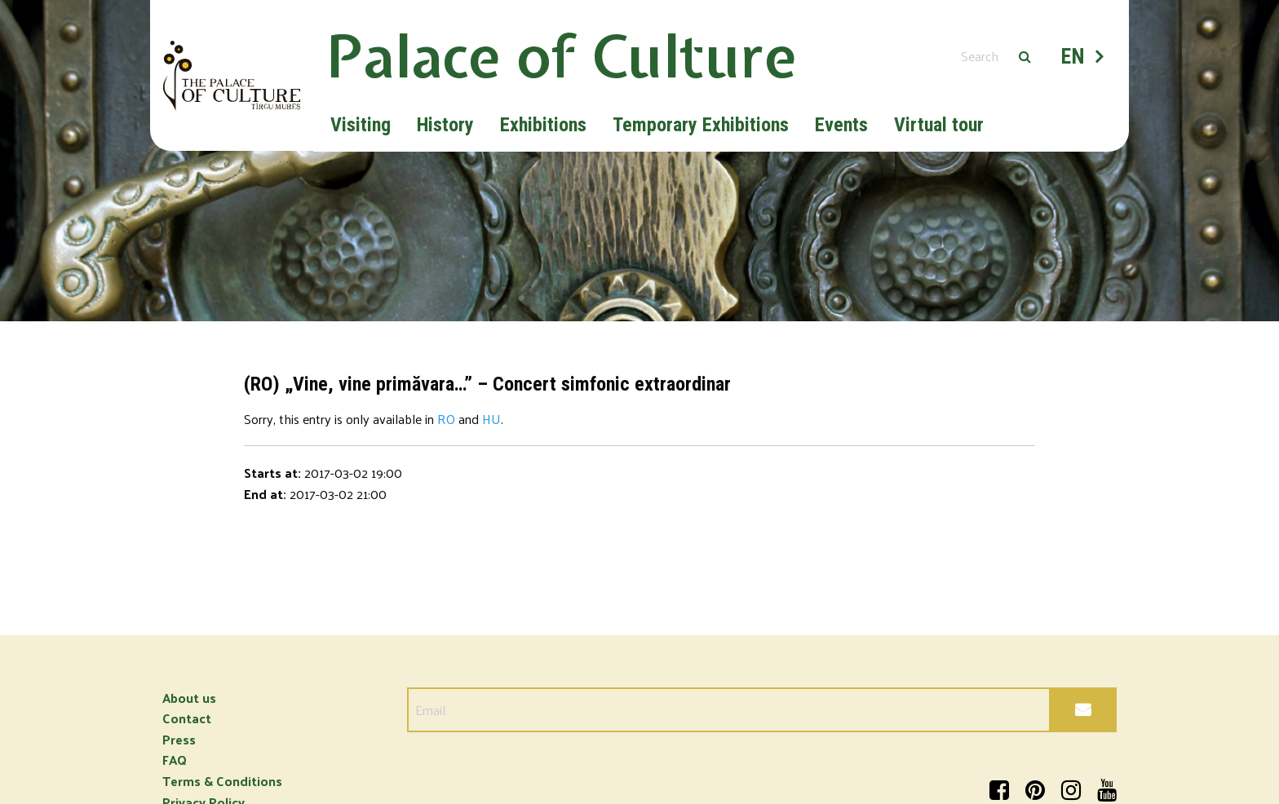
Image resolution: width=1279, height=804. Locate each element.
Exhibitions (543, 124)
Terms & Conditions (222, 781)
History (445, 124)
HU (491, 419)
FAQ (174, 759)
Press (179, 739)
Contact (186, 718)
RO (446, 419)
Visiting (360, 124)
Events (841, 124)
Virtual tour (939, 124)
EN (1073, 56)
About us (189, 697)
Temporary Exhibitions (701, 124)
